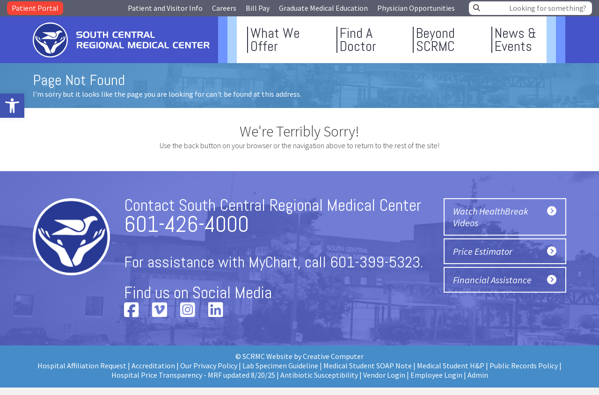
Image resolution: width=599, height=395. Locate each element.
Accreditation (153, 365)
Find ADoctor (358, 39)
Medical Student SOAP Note (367, 365)
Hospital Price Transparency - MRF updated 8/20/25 (193, 375)
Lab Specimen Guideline (280, 365)
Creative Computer (333, 356)
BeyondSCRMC (435, 39)
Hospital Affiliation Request (81, 365)
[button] (12, 105)
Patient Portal (35, 8)
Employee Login (436, 375)
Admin (478, 375)
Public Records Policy (523, 365)
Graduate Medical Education (323, 8)
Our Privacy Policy (208, 365)
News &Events (515, 39)
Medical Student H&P (450, 365)
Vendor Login (384, 375)
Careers (224, 8)
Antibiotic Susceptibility (319, 375)
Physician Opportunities (416, 8)
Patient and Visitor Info (165, 8)
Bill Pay (258, 8)
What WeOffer (275, 39)
